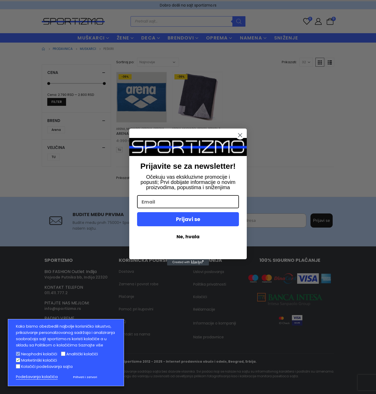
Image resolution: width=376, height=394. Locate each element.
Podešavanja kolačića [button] (37, 376)
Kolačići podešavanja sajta (47, 366)
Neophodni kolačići (39, 354)
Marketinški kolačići (39, 360)
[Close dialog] (240, 135)
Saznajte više (90, 345)
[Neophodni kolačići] (18, 354)
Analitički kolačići (82, 354)
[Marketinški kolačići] (18, 360)
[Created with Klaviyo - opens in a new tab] (188, 262)
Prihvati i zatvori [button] (85, 377)
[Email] (188, 201)
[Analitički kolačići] (63, 354)
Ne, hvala (188, 236)
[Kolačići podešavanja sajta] (18, 366)
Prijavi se (188, 219)
